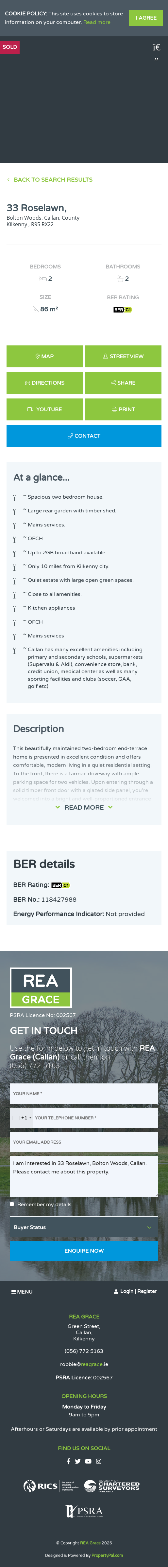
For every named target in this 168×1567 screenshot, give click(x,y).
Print (127, 409)
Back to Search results (53, 179)
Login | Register (138, 1291)
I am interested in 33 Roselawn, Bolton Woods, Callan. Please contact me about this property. (84, 1176)
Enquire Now (84, 1251)
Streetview (126, 356)
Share (126, 383)
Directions (48, 383)
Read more (96, 22)
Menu (21, 1292)
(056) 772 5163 (35, 1065)
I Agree (146, 18)
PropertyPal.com (107, 1555)
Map (47, 356)
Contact (87, 436)
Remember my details (44, 1204)
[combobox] (21, 1118)
